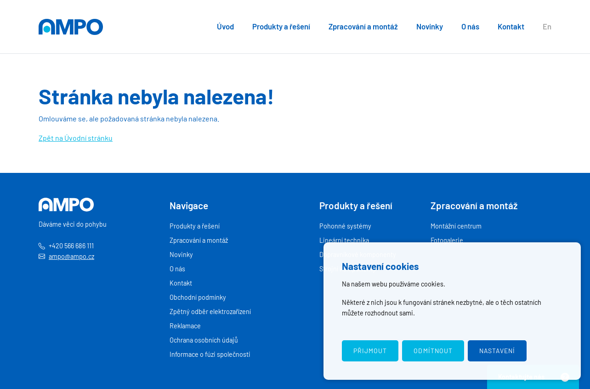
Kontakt (511, 26)
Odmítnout (433, 351)
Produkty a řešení (281, 26)
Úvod (225, 26)
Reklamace (185, 326)
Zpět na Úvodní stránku (76, 137)
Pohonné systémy (345, 226)
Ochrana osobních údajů (204, 340)
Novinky (429, 26)
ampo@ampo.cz (71, 256)
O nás (470, 26)
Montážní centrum (456, 226)
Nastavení (497, 351)
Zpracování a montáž (363, 26)
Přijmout (370, 351)
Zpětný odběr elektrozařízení (210, 311)
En (547, 26)
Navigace (189, 205)
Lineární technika (344, 240)
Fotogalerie (447, 240)
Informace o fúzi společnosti (210, 354)
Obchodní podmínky (198, 297)
